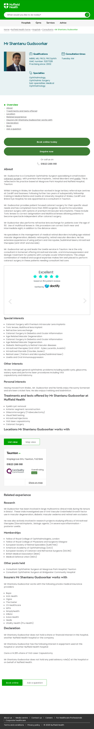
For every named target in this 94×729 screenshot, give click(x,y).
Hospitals (26, 23)
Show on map (36, 482)
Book (8, 125)
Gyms (38, 23)
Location (10, 113)
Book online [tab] (12, 682)
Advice (63, 23)
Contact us (36, 717)
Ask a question (13, 128)
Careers (49, 717)
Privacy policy (34, 725)
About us (8, 717)
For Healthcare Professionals (69, 717)
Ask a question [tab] (35, 682)
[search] (47, 15)
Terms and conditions (14, 725)
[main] (47, 370)
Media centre (22, 717)
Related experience (16, 116)
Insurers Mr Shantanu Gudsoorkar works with (29, 119)
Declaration (12, 122)
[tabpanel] (47, 468)
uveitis (77, 178)
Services (50, 23)
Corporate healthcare (16, 720)
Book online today (47, 141)
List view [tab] (13, 442)
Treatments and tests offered (21, 111)
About (9, 108)
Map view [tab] (31, 442)
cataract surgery (13, 178)
